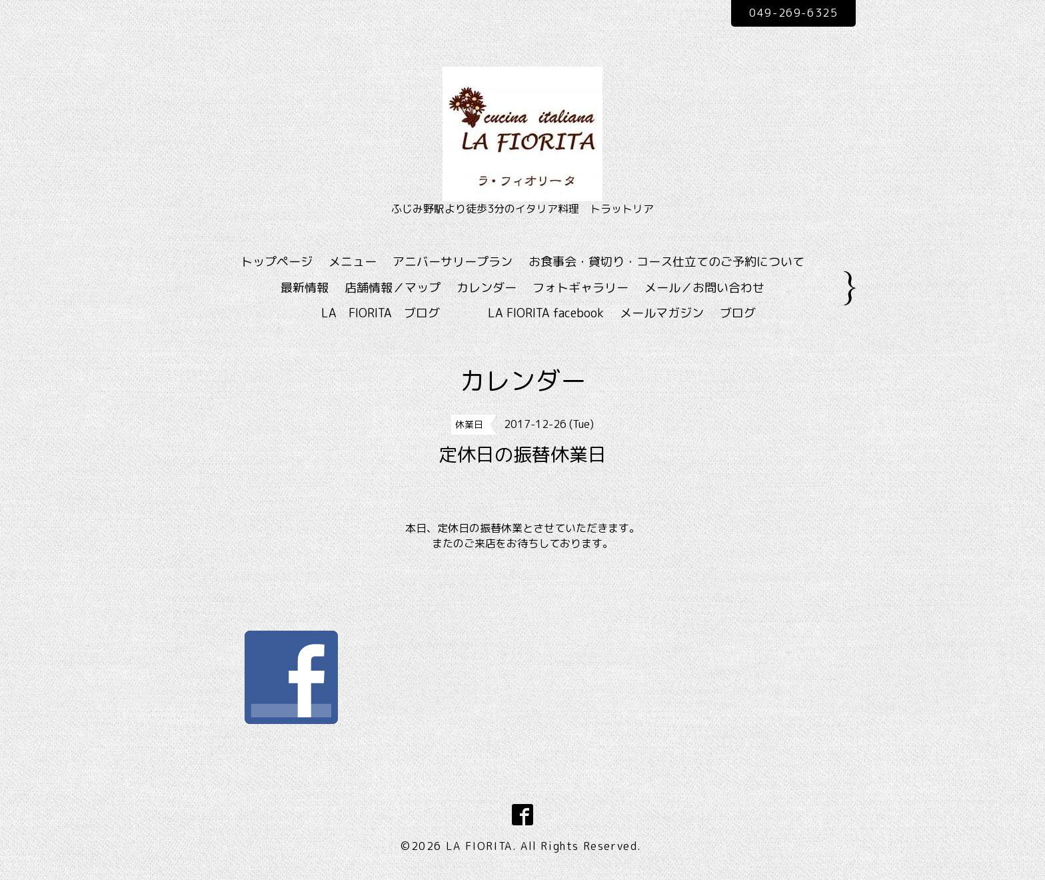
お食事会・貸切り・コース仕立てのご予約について (666, 261)
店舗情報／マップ (393, 287)
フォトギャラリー (580, 287)
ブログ (738, 313)
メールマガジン (662, 313)
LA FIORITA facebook (546, 313)
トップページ (277, 261)
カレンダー (487, 287)
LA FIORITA (479, 846)
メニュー (353, 261)
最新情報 (305, 287)
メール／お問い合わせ (704, 287)
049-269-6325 (793, 12)
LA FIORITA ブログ (400, 313)
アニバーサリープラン (453, 261)
